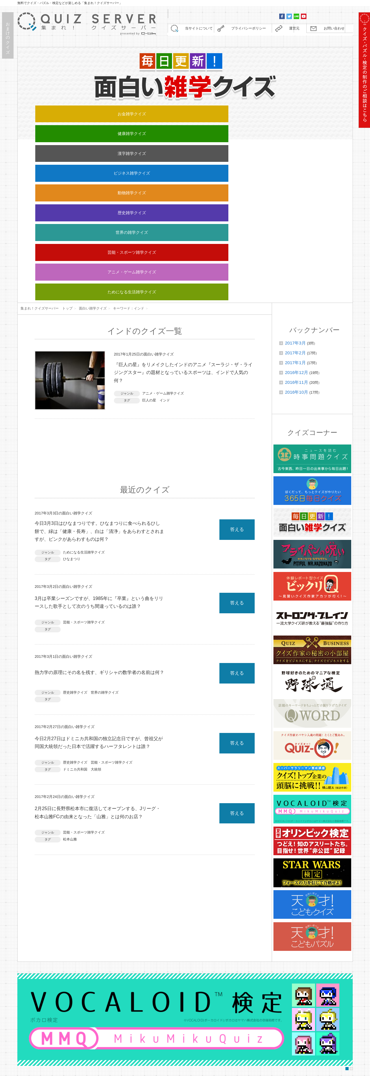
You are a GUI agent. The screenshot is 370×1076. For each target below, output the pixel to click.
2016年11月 (296, 218)
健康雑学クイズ (122, 112)
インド (165, 241)
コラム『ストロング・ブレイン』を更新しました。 (113, 962)
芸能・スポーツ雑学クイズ (185, 127)
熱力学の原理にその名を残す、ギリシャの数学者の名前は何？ (100, 521)
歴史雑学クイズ (59, 127)
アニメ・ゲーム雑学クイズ (248, 127)
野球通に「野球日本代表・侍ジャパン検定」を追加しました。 (123, 986)
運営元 (290, 30)
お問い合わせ (330, 30)
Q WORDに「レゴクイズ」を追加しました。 (108, 949)
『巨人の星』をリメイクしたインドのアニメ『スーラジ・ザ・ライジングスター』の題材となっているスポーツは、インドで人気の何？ (184, 211)
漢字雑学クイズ (185, 112)
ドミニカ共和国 (75, 626)
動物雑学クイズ (311, 112)
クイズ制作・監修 (133, 1035)
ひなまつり (71, 401)
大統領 (96, 626)
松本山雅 (70, 704)
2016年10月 (296, 228)
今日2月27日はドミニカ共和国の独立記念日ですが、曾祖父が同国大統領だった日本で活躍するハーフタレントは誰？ (100, 596)
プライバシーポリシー (245, 30)
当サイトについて (196, 30)
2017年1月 (295, 199)
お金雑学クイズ (59, 112)
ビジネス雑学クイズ (248, 112)
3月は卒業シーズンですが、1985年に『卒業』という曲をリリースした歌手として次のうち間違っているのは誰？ (99, 448)
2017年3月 (295, 179)
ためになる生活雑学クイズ (311, 127)
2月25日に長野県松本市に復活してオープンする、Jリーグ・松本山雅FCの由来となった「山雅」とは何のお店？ (98, 674)
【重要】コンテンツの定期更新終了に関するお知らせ (115, 937)
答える (237, 367)
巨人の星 (149, 241)
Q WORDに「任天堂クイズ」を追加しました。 (110, 998)
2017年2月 (295, 189)
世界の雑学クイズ (122, 127)
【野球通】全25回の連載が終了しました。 (105, 974)
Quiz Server (310, 1071)
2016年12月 (296, 209)
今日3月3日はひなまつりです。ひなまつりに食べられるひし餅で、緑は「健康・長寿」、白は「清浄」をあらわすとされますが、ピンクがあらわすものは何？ (100, 371)
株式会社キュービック (133, 1066)
